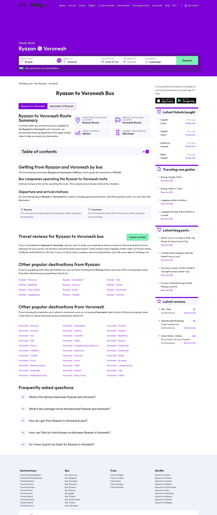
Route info (190, 123)
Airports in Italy (162, 490)
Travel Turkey (26, 490)
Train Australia (116, 487)
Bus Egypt (69, 493)
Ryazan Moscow (28, 279)
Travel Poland (26, 496)
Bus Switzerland (72, 499)
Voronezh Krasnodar (118, 345)
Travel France (26, 493)
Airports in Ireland (163, 481)
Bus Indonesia (71, 505)
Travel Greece (26, 484)
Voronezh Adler (71, 365)
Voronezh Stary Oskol (74, 375)
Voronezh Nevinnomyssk (32, 365)
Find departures (140, 5)
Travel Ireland (26, 502)
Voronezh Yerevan (73, 355)
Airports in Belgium (163, 502)
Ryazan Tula (113, 279)
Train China (115, 481)
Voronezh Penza (27, 345)
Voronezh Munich (72, 370)
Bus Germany (71, 481)
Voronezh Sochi (27, 360)
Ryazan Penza (114, 284)
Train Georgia (116, 484)
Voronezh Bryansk (116, 360)
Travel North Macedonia (31, 478)
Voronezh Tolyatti (28, 355)
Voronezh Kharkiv (116, 325)
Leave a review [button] (137, 237)
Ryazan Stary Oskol (29, 289)
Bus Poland (70, 496)
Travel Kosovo (27, 505)
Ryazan (86, 122)
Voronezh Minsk (115, 355)
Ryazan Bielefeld (28, 284)
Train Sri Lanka (117, 478)
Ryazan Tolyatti (71, 294)
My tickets (191, 5)
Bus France (70, 490)
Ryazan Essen (70, 289)
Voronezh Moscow (29, 325)
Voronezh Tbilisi (71, 340)
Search (187, 60)
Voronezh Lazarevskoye (119, 365)
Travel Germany (27, 487)
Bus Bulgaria (70, 478)
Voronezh (127, 122)
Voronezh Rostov (116, 340)
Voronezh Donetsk (73, 335)
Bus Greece (70, 487)
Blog (167, 5)
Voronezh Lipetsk (72, 330)
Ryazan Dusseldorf (73, 279)
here (30, 216)
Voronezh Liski (114, 370)
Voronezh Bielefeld (117, 335)
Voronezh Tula (26, 340)
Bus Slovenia (71, 484)
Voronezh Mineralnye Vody (33, 375)
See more (167, 180)
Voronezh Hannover (73, 350)
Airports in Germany (164, 493)
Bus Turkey (70, 502)
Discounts (157, 5)
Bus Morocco (71, 475)
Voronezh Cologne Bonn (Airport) (80, 345)
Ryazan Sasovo (71, 284)
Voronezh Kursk (71, 360)
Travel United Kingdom (30, 475)
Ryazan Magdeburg (29, 294)
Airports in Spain (162, 475)
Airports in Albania (163, 496)
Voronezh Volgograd (74, 325)
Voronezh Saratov (116, 330)
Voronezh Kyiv (26, 335)
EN (176, 5)
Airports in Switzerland (165, 487)
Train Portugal (116, 475)
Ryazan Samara (115, 294)
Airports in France (163, 478)
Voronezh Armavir (28, 330)
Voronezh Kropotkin (29, 370)
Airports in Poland (163, 499)
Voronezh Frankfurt (29, 350)
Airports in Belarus (163, 484)
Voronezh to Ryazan (62, 106)
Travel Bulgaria (27, 481)
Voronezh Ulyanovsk (117, 350)
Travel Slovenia (27, 499)
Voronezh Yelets (115, 375)
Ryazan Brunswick (116, 289)
